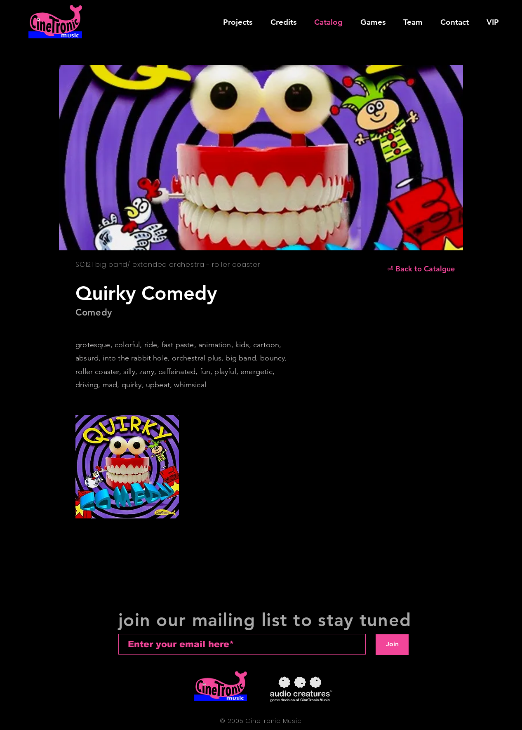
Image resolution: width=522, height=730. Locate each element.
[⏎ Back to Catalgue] (420, 269)
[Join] (392, 644)
